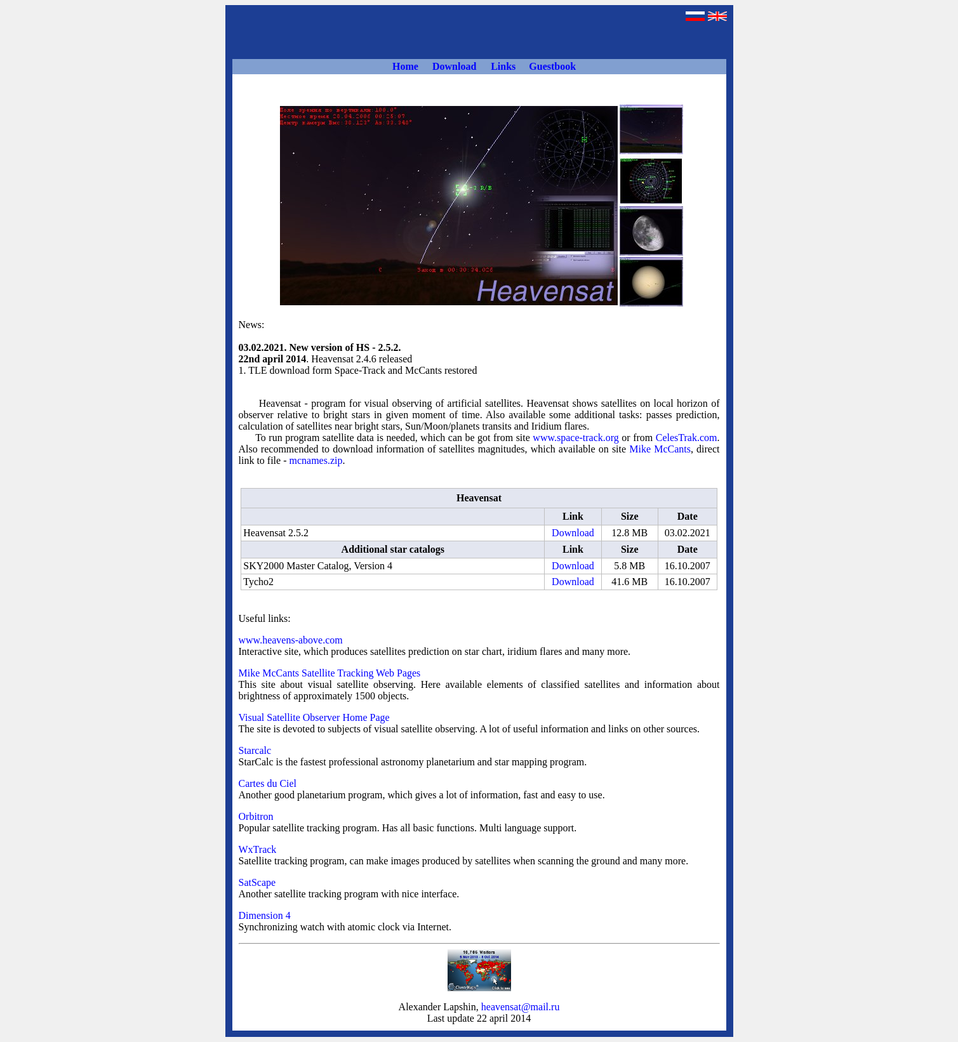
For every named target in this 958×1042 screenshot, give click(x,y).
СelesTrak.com (686, 437)
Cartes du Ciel (268, 783)
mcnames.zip (315, 460)
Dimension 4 (265, 915)
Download (573, 532)
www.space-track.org (576, 437)
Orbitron (256, 816)
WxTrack (258, 849)
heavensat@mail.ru (520, 1006)
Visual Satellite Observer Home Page (314, 717)
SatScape (257, 882)
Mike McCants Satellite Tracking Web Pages (330, 673)
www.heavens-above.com (291, 640)
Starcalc (255, 750)
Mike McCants (660, 449)
